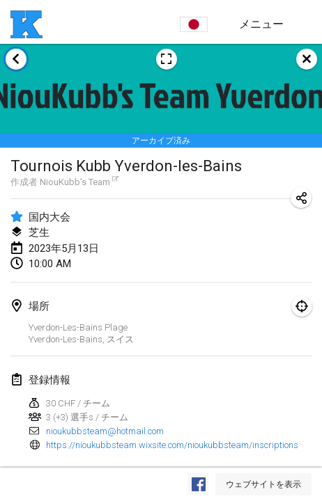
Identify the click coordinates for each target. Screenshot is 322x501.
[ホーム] (26, 24)
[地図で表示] (301, 306)
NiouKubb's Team (79, 181)
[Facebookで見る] (197, 484)
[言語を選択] (194, 24)
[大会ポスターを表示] (166, 59)
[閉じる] (306, 59)
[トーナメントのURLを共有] (301, 197)
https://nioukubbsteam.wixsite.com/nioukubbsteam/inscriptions (172, 445)
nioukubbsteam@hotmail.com (105, 431)
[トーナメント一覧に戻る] (16, 59)
